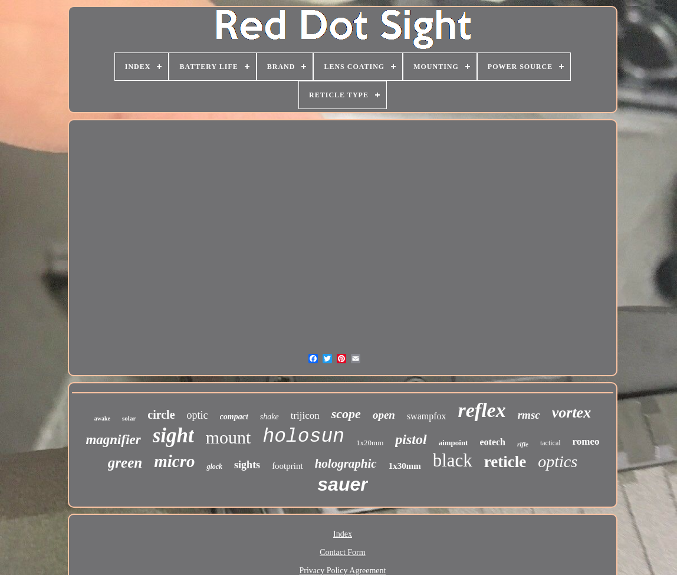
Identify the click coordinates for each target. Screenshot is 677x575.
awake (102, 418)
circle (161, 414)
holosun (303, 437)
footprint (287, 466)
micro (174, 461)
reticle (505, 462)
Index (342, 534)
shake (269, 416)
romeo (586, 441)
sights (247, 465)
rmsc (529, 415)
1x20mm (369, 442)
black (452, 460)
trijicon (305, 415)
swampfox (426, 416)
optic (197, 415)
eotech (492, 442)
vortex (571, 412)
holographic (346, 463)
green (125, 463)
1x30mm (405, 466)
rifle (522, 444)
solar (129, 418)
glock (214, 466)
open (384, 415)
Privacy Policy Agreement (343, 570)
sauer (342, 484)
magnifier (113, 439)
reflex (482, 410)
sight (173, 435)
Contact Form (342, 552)
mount (228, 437)
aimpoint (453, 442)
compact (234, 416)
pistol (410, 439)
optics (557, 461)
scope (346, 413)
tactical (550, 443)
